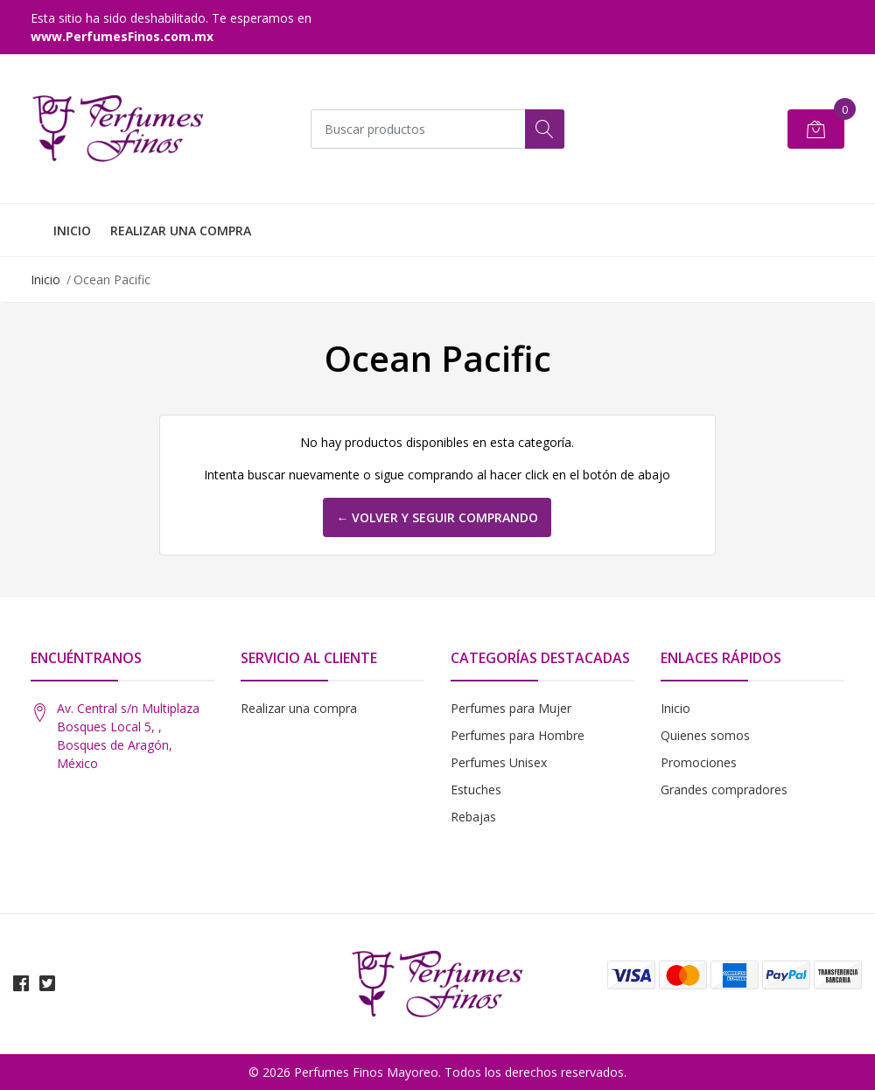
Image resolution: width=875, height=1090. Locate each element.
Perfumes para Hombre (517, 735)
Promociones (699, 762)
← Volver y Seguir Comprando (437, 517)
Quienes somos (705, 735)
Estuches (476, 789)
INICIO (72, 230)
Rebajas (473, 816)
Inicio (45, 279)
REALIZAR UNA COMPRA (180, 230)
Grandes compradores (724, 789)
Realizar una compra (299, 708)
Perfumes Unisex (499, 762)
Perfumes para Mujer (511, 708)
